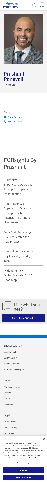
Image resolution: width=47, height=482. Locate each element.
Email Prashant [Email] (13, 116)
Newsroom (8, 404)
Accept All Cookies (23, 477)
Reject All (23, 470)
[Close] (44, 439)
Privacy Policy (10, 421)
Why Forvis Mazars (12, 386)
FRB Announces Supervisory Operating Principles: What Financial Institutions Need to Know (22, 212)
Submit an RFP (10, 357)
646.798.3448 (13, 121)
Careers (7, 398)
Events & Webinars (12, 363)
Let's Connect (10, 351)
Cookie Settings (11, 427)
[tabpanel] (23, 230)
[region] (23, 459)
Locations (8, 392)
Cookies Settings (23, 463)
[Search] (34, 5)
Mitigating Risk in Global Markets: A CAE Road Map (22, 275)
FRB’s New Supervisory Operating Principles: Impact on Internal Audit (22, 187)
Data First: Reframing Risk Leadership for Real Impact (22, 236)
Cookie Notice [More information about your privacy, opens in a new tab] (34, 457)
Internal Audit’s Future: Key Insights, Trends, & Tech (22, 256)
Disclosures (9, 433)
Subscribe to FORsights (23, 317)
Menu (42, 5)
